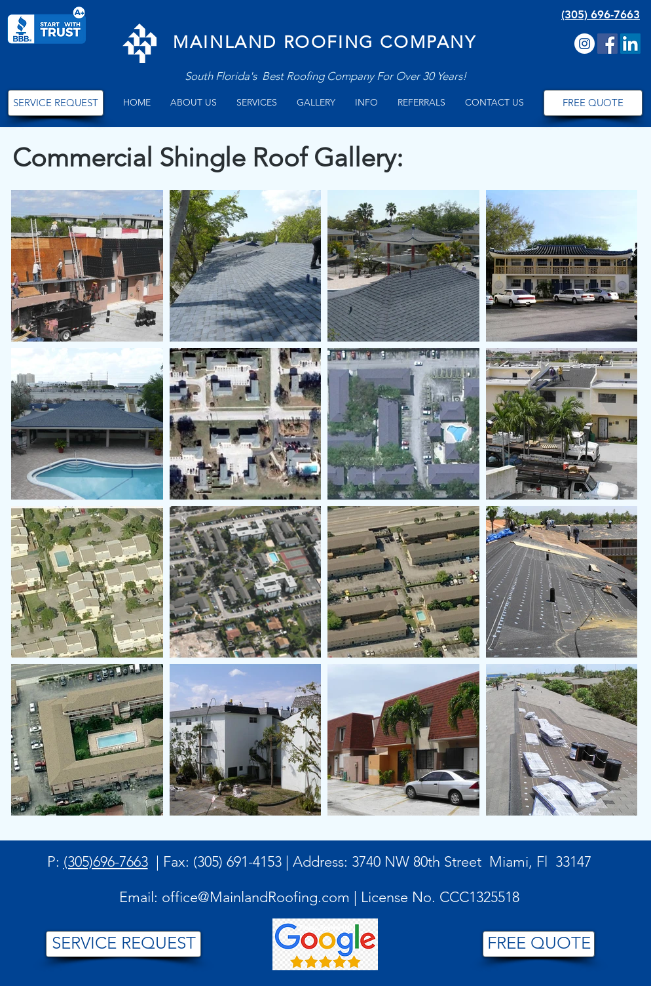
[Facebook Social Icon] (607, 43)
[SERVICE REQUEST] (55, 103)
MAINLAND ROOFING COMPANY (324, 42)
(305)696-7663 (106, 862)
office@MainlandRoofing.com (256, 897)
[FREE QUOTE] (593, 103)
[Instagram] (584, 43)
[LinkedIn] (630, 43)
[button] (193, 102)
